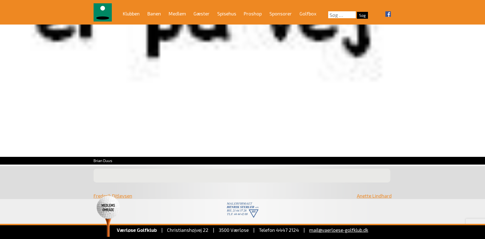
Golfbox (308, 13)
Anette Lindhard (374, 195)
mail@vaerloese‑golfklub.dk (338, 230)
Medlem (177, 13)
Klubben (131, 13)
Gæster (202, 13)
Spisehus (226, 13)
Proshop (253, 13)
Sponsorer (280, 13)
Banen (154, 13)
